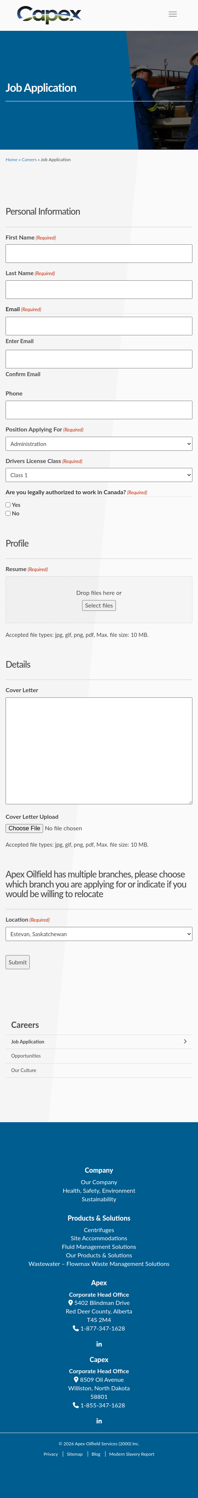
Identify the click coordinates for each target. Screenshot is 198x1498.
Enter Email (19, 341)
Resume (27, 569)
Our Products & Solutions (99, 1254)
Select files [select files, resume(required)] (99, 605)
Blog (96, 1454)
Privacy (51, 1454)
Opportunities (26, 1056)
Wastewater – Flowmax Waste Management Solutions (99, 1263)
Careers (29, 159)
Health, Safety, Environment (99, 1190)
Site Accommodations (99, 1237)
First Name (31, 237)
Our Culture (23, 1070)
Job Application (27, 1042)
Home (11, 159)
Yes (16, 504)
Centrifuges (99, 1229)
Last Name (30, 273)
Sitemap (75, 1454)
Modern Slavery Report (131, 1454)
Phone (14, 393)
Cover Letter (22, 689)
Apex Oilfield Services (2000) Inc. (107, 1443)
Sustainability (99, 1198)
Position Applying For (45, 429)
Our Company (99, 1181)
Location (28, 920)
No (15, 513)
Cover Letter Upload (32, 816)
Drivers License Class (44, 461)
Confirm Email (23, 374)
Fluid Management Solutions (99, 1246)
